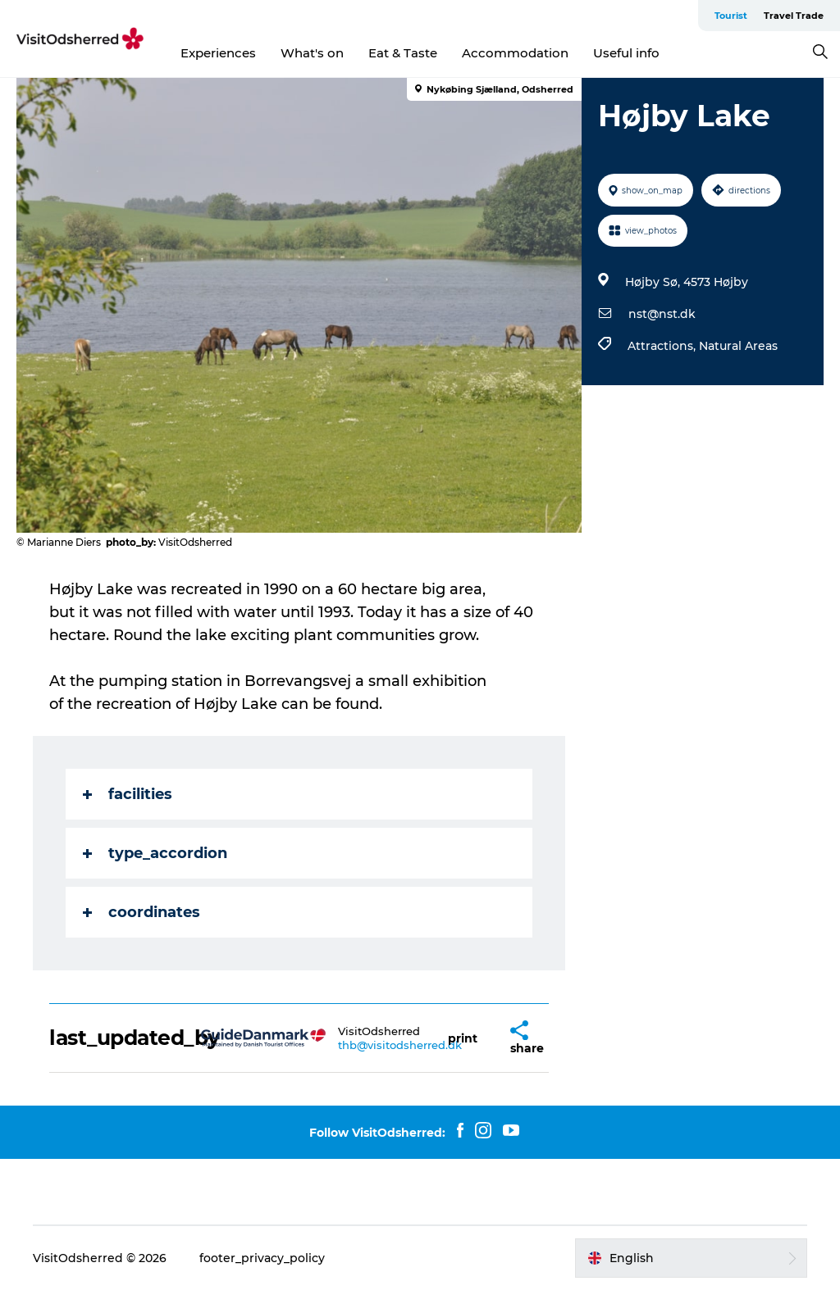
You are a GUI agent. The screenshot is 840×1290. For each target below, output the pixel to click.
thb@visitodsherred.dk (400, 1045)
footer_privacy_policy (262, 1258)
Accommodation (515, 53)
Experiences (218, 53)
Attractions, (663, 345)
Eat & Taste (402, 53)
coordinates (141, 912)
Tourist (730, 15)
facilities (127, 794)
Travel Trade (794, 15)
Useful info (626, 53)
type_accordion (155, 853)
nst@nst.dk (662, 314)
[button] (463, 1038)
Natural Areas (738, 345)
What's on (312, 53)
